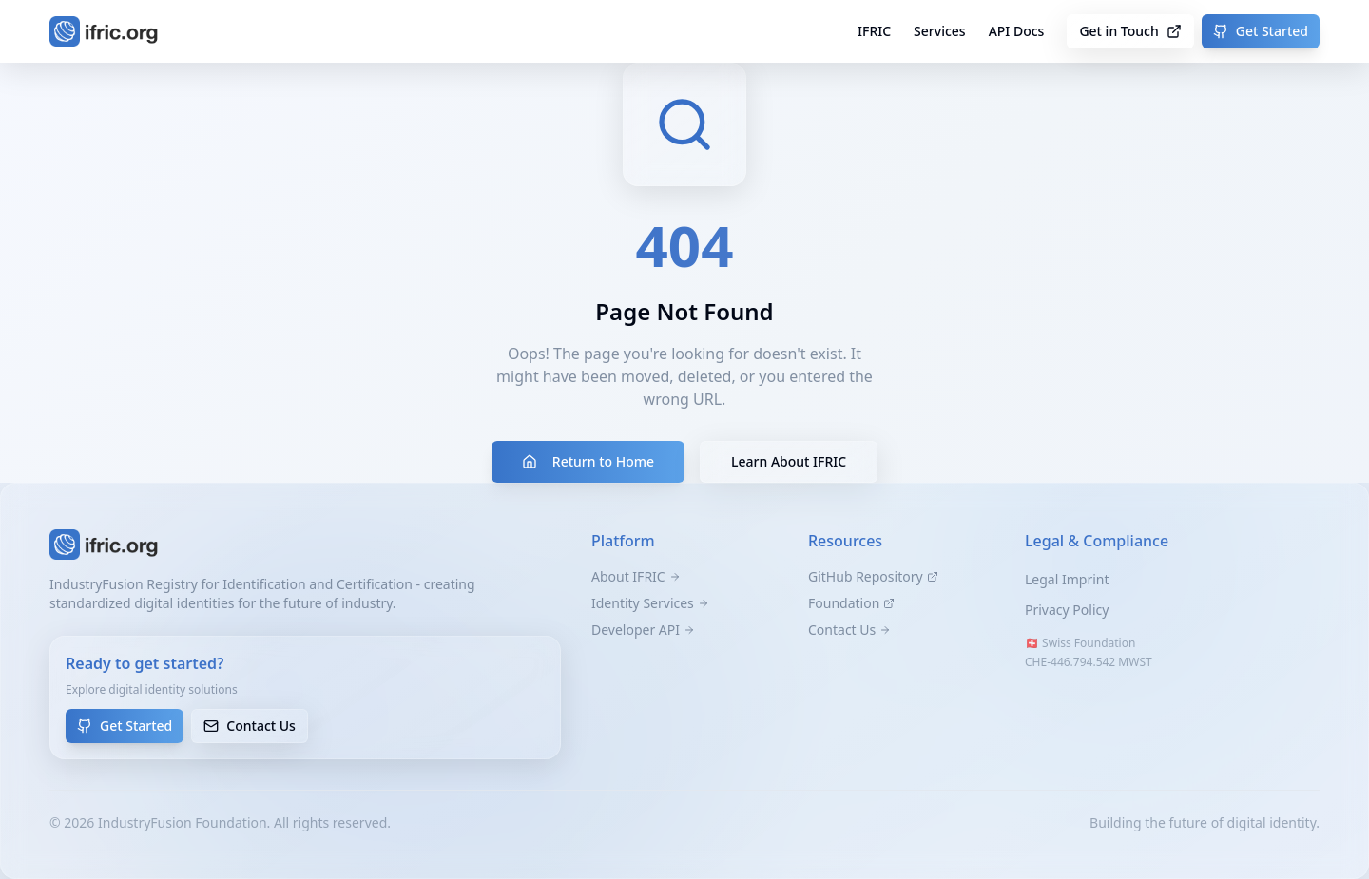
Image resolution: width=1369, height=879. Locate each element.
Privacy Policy (1067, 610)
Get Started (1260, 31)
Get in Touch (1130, 31)
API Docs (1017, 31)
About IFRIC (636, 576)
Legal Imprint (1067, 579)
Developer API (643, 630)
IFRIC (874, 31)
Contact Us (249, 726)
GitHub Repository (873, 576)
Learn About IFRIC (788, 461)
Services (940, 31)
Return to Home (588, 461)
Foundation (851, 603)
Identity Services (650, 603)
